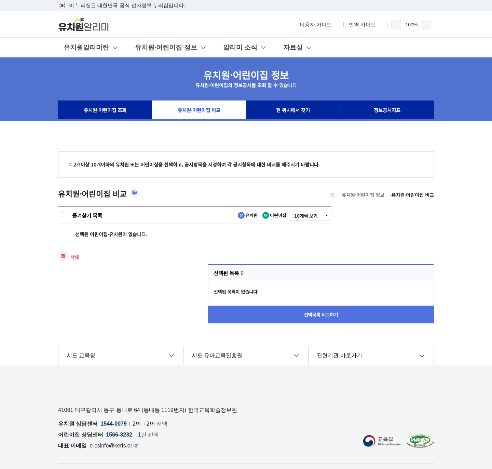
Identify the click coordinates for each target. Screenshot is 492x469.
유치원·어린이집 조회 (105, 111)
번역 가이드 (365, 24)
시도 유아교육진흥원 (217, 300)
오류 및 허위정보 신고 (131, 417)
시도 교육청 (81, 300)
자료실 (293, 47)
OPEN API (174, 417)
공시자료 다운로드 (211, 417)
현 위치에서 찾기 (293, 111)
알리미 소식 (240, 47)
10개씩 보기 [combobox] (305, 215)
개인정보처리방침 (80, 417)
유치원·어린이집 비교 (199, 111)
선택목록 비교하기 (387, 257)
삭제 (74, 257)
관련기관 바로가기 (339, 300)
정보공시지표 (387, 111)
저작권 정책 (251, 417)
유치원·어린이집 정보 (166, 47)
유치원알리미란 (86, 47)
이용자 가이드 (319, 24)
